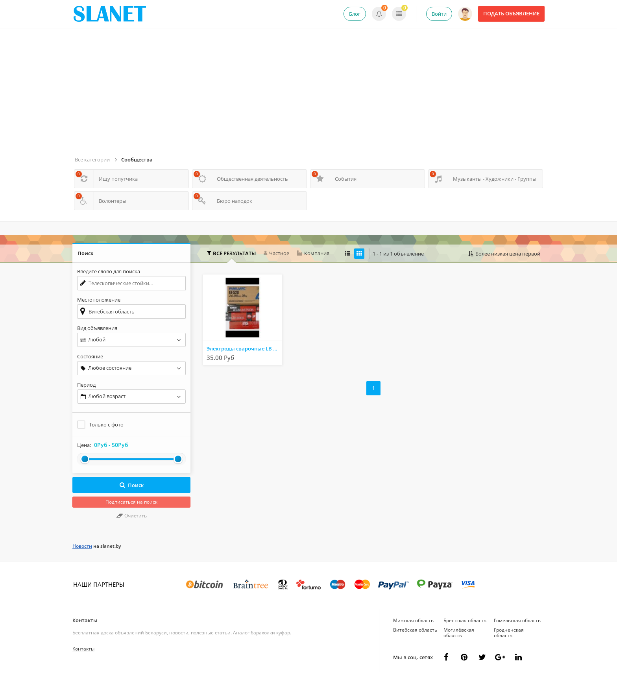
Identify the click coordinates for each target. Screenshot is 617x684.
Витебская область (415, 630)
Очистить (131, 515)
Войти (439, 13)
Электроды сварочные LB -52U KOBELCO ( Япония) (244, 348)
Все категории (92, 159)
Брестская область (464, 620)
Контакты (85, 620)
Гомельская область (517, 620)
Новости (82, 546)
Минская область (413, 620)
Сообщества (137, 159)
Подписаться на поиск (131, 502)
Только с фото (106, 424)
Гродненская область (509, 633)
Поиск (132, 485)
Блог (354, 13)
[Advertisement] (310, 95)
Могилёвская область (458, 633)
